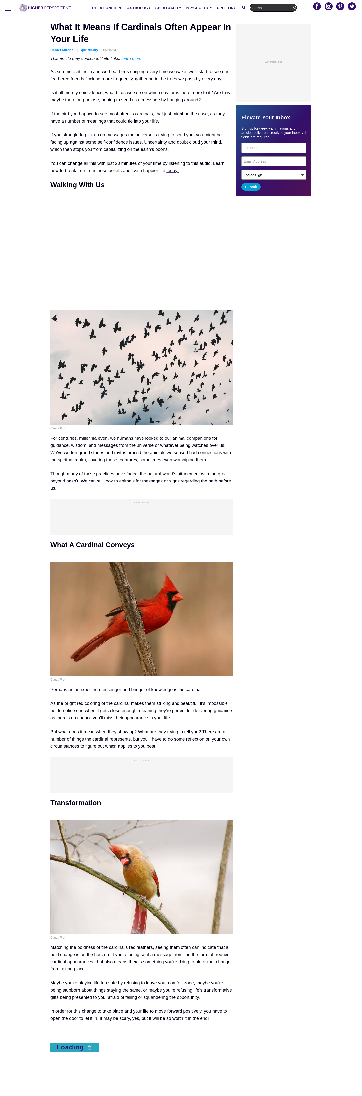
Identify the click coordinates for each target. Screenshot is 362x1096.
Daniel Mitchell (63, 50)
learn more (131, 58)
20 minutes (126, 163)
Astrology (188, 8)
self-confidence (113, 142)
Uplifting (276, 8)
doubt (182, 142)
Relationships (157, 8)
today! (172, 170)
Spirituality (218, 8)
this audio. (201, 163)
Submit (251, 187)
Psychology (249, 8)
